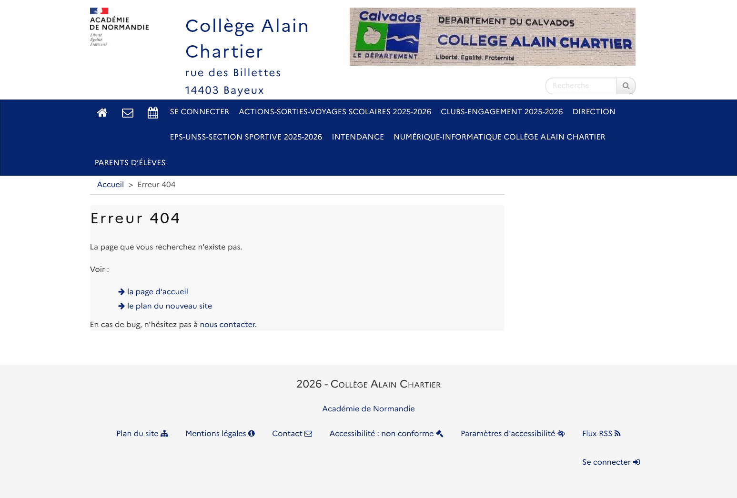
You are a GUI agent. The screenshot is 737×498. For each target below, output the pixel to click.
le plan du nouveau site (169, 306)
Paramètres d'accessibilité (513, 433)
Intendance (358, 137)
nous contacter (227, 324)
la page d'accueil (157, 292)
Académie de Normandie (368, 409)
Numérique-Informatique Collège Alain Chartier (500, 137)
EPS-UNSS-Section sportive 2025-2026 (246, 137)
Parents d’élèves (130, 163)
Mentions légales (220, 433)
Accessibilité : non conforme (387, 433)
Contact (292, 433)
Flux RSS (601, 433)
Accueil (110, 184)
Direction (594, 112)
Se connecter (200, 112)
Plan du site (142, 433)
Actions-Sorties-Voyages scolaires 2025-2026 (335, 112)
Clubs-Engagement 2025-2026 (502, 112)
